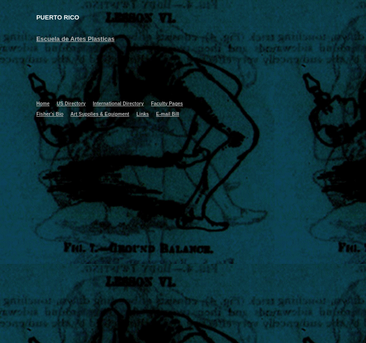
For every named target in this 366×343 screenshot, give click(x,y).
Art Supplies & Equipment (100, 114)
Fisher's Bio (49, 114)
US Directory (71, 103)
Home (43, 103)
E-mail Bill (167, 114)
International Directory (118, 103)
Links (142, 114)
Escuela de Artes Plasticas (75, 38)
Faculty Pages (167, 103)
